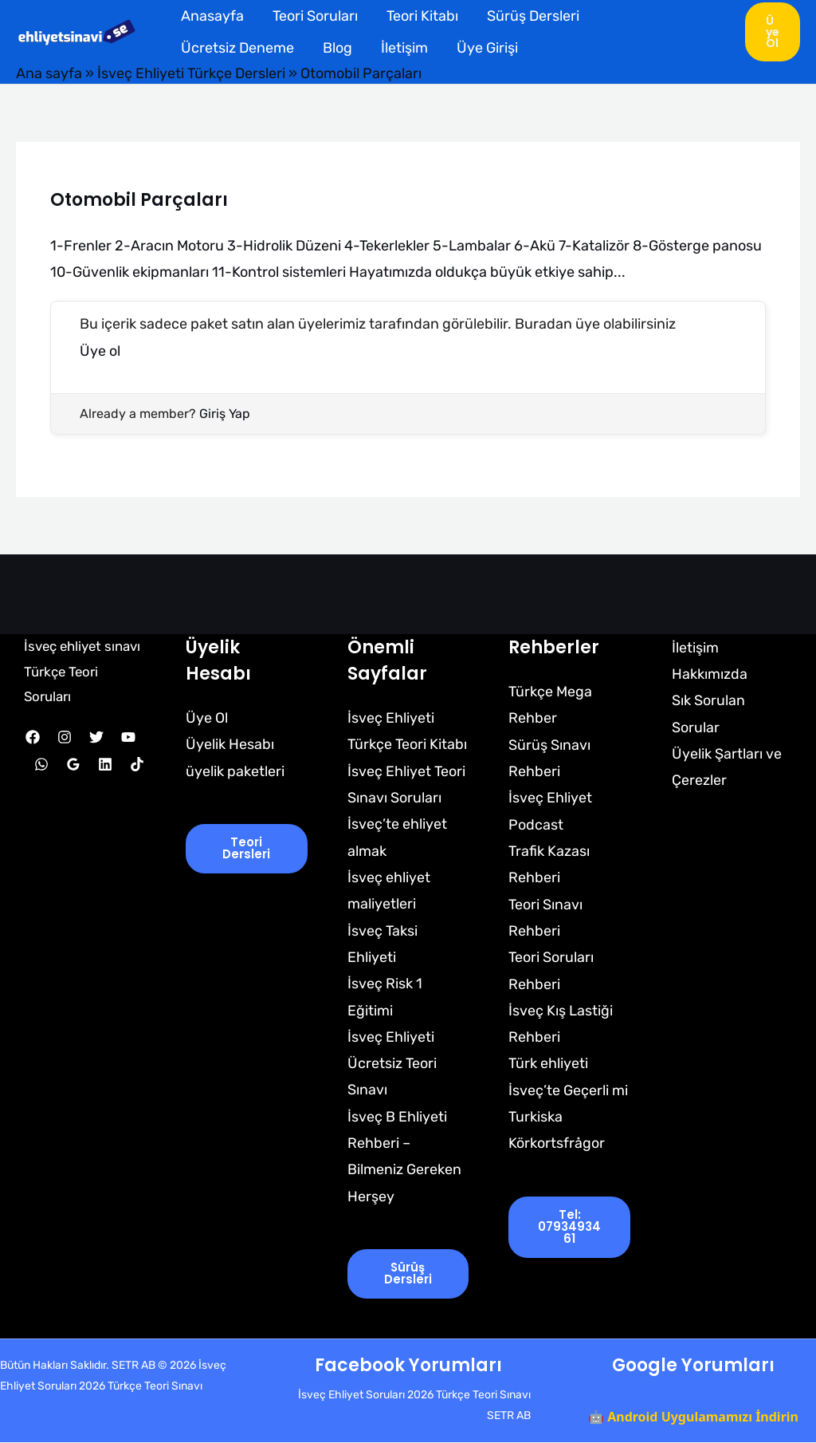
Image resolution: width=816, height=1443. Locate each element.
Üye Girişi (487, 48)
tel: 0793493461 (569, 1228)
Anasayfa (212, 16)
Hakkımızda (708, 673)
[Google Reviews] (73, 763)
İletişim (404, 48)
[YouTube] (128, 736)
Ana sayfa (49, 73)
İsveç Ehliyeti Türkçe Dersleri (191, 73)
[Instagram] (64, 736)
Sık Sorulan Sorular (706, 713)
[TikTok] (137, 763)
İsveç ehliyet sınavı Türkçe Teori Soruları (83, 670)
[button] (772, 31)
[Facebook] (33, 736)
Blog (337, 48)
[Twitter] (96, 736)
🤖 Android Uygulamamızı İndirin (693, 1417)
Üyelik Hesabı (230, 743)
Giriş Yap (224, 412)
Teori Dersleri (246, 848)
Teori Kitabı (422, 16)
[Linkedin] (105, 763)
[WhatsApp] (41, 763)
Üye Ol (207, 716)
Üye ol (100, 350)
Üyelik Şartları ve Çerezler (725, 766)
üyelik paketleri (235, 770)
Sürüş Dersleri (533, 16)
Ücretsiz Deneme (237, 48)
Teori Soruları (315, 16)
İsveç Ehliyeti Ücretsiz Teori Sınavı (392, 1062)
